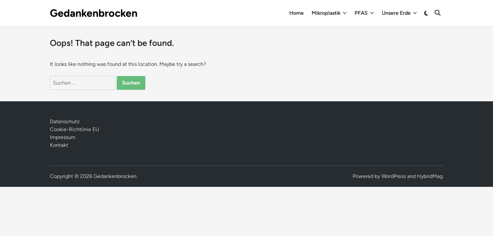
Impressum (62, 137)
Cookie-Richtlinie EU (74, 129)
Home (296, 13)
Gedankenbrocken (93, 13)
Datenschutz (65, 121)
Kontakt (59, 145)
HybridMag (429, 176)
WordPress (393, 176)
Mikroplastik (329, 13)
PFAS (364, 13)
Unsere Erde (399, 13)
